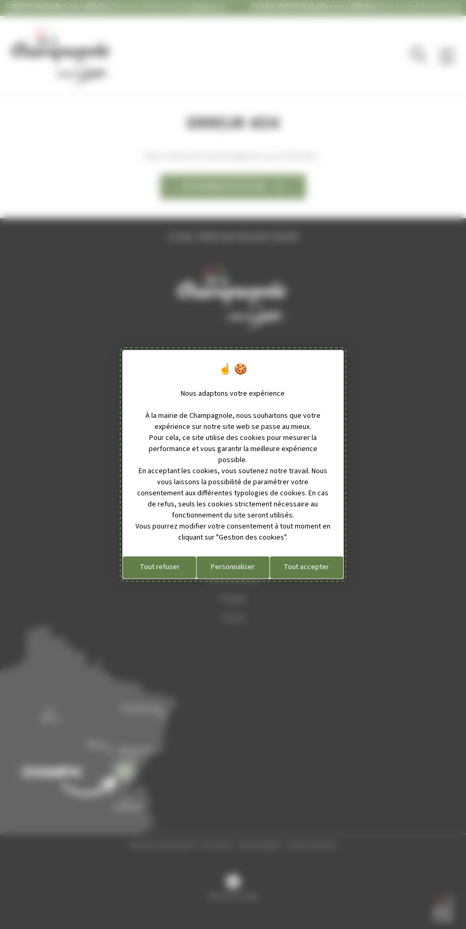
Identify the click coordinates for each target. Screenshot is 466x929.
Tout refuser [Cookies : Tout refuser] (160, 567)
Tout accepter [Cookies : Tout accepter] (306, 567)
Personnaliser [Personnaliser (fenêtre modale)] (233, 567)
